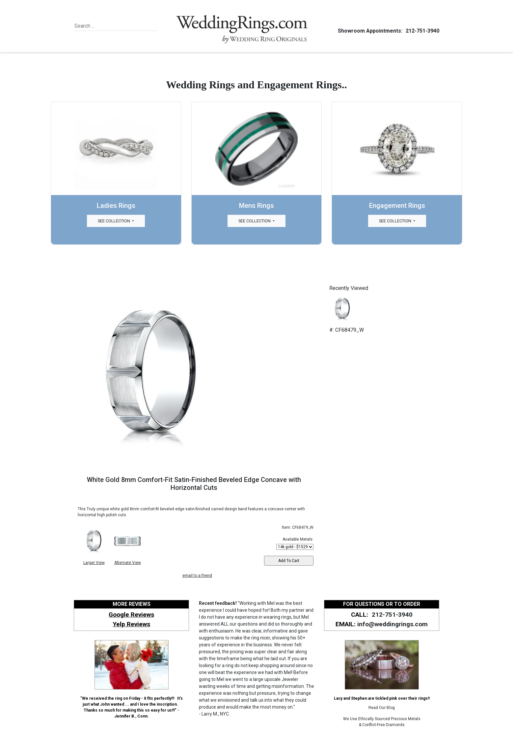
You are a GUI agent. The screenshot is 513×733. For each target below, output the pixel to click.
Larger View (94, 562)
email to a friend (197, 575)
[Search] (104, 26)
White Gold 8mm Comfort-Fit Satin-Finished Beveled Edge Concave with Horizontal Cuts (194, 484)
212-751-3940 (421, 31)
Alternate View (127, 562)
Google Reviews (131, 614)
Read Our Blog (381, 707)
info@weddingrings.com (392, 624)
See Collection (114, 220)
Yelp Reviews (131, 624)
